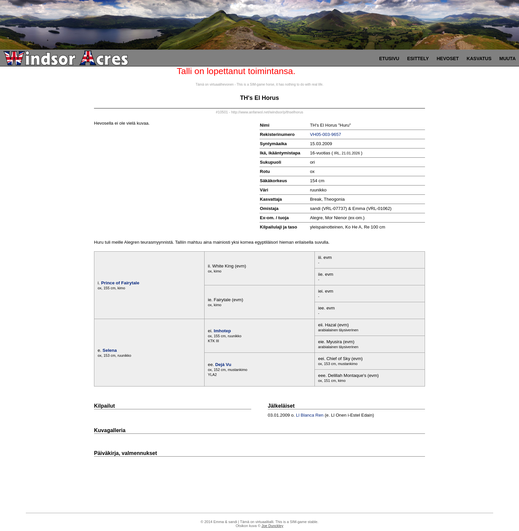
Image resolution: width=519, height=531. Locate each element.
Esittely (418, 58)
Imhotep (222, 330)
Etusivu (389, 58)
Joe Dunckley (272, 526)
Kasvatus (479, 58)
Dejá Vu (223, 364)
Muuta (507, 58)
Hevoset (448, 58)
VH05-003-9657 (325, 134)
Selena (110, 350)
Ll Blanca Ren (309, 415)
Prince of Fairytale (120, 282)
